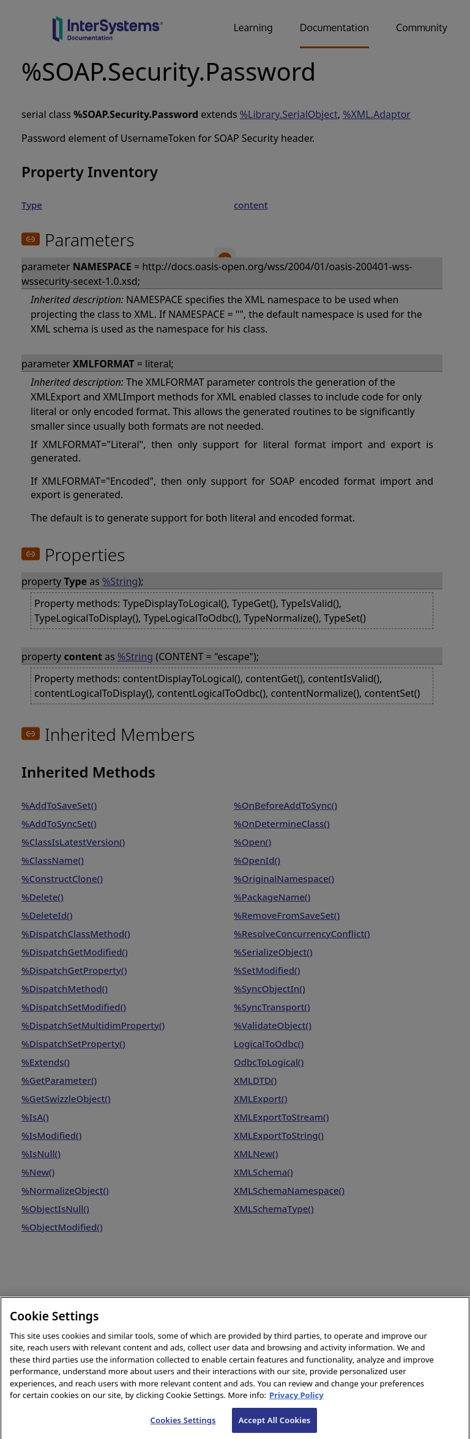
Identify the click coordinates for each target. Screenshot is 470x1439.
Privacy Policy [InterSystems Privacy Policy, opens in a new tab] (296, 1401)
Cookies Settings (183, 1426)
